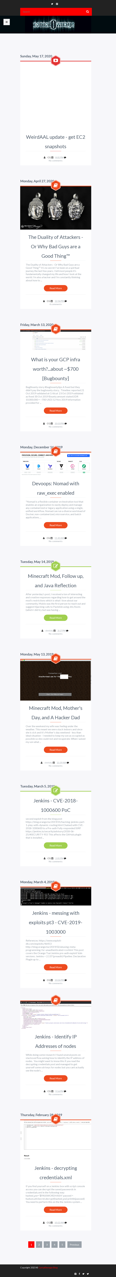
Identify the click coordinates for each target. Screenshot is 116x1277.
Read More (56, 288)
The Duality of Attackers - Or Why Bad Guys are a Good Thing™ (55, 246)
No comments (55, 160)
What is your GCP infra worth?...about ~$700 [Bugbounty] (55, 368)
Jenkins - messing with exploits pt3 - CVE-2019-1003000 (55, 922)
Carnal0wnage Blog (48, 1267)
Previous (74, 1244)
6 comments (56, 304)
